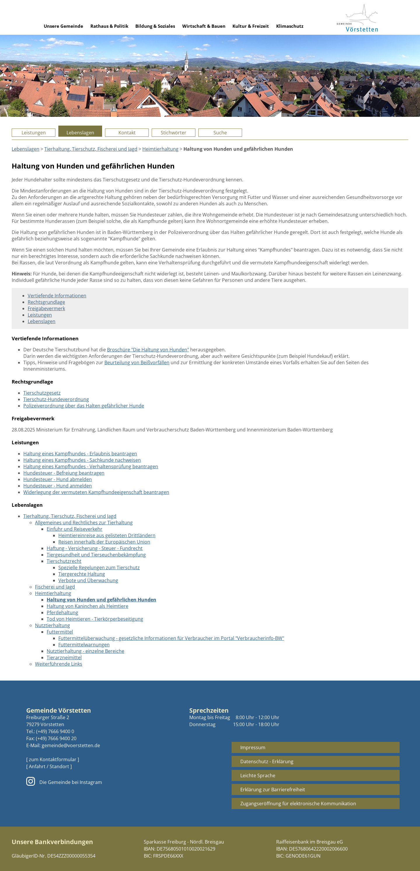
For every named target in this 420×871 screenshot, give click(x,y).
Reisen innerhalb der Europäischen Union (104, 542)
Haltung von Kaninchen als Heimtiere (87, 606)
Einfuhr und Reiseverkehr (74, 529)
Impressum (252, 747)
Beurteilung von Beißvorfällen (136, 362)
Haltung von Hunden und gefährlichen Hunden (101, 599)
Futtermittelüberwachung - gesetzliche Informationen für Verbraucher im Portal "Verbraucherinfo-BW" (171, 638)
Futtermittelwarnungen (84, 644)
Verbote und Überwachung (88, 580)
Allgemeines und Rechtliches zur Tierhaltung (84, 522)
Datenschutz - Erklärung (266, 761)
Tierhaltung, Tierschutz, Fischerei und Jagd (90, 149)
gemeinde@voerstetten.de (71, 745)
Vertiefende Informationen (57, 295)
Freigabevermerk (46, 308)
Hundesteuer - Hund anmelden (57, 486)
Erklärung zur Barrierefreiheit (272, 789)
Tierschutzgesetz (42, 393)
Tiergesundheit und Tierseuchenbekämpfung (96, 554)
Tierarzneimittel (64, 657)
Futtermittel (60, 632)
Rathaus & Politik (109, 26)
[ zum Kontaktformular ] (52, 759)
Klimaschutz (289, 26)
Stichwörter (173, 132)
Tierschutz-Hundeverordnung (56, 399)
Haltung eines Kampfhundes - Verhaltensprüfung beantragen (90, 466)
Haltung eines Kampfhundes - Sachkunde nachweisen (82, 460)
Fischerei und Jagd (55, 587)
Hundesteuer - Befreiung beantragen (63, 473)
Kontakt (127, 132)
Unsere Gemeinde (63, 26)
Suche (220, 132)
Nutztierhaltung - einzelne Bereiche (85, 651)
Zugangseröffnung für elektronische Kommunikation (298, 803)
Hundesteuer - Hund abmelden (57, 479)
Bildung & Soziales (155, 26)
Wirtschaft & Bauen (203, 26)
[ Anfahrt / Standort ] (49, 766)
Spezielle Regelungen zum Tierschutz (99, 567)
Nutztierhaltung (52, 625)
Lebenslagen (80, 132)
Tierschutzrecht (64, 561)
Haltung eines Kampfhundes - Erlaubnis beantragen (80, 453)
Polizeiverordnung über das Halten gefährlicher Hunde (83, 405)
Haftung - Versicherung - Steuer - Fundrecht (95, 548)
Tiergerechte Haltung (81, 574)
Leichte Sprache (257, 775)
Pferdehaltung (62, 612)
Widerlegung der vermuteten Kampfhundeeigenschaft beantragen (96, 492)
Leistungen (34, 132)
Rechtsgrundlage (46, 302)
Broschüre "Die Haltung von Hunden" (148, 349)
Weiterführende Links (58, 664)
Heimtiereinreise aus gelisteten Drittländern (106, 535)
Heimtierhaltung (160, 149)
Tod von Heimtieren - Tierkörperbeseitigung (95, 619)
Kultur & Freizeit (250, 26)
